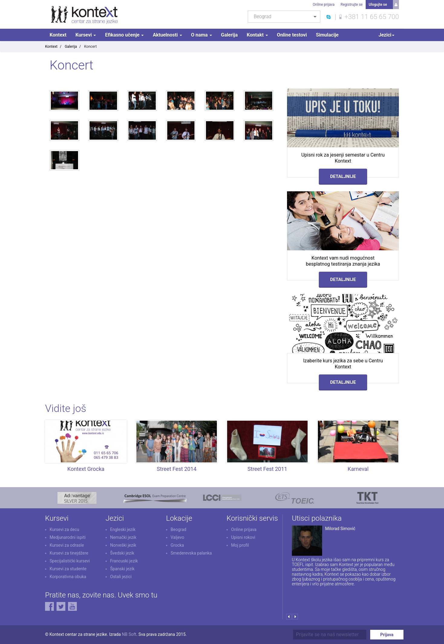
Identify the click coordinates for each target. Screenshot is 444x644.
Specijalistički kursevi (70, 560)
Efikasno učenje (124, 35)
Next (295, 617)
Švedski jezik (122, 553)
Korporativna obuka (68, 576)
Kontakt (257, 35)
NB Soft (129, 634)
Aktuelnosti (167, 35)
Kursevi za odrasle (67, 545)
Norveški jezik (123, 545)
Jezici (386, 35)
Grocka (177, 545)
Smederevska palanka (191, 553)
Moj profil (240, 545)
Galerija (229, 35)
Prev (289, 617)
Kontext (58, 35)
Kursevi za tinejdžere (69, 553)
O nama (201, 35)
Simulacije (327, 35)
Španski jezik (122, 568)
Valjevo (177, 537)
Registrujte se (352, 4)
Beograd (178, 529)
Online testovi (292, 35)
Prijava (386, 634)
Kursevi (86, 35)
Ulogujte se (378, 4)
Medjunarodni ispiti (68, 537)
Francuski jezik (124, 560)
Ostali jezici (121, 576)
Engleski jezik (122, 529)
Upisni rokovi (243, 537)
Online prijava (324, 4)
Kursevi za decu (64, 529)
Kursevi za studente (68, 568)
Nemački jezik (123, 537)
